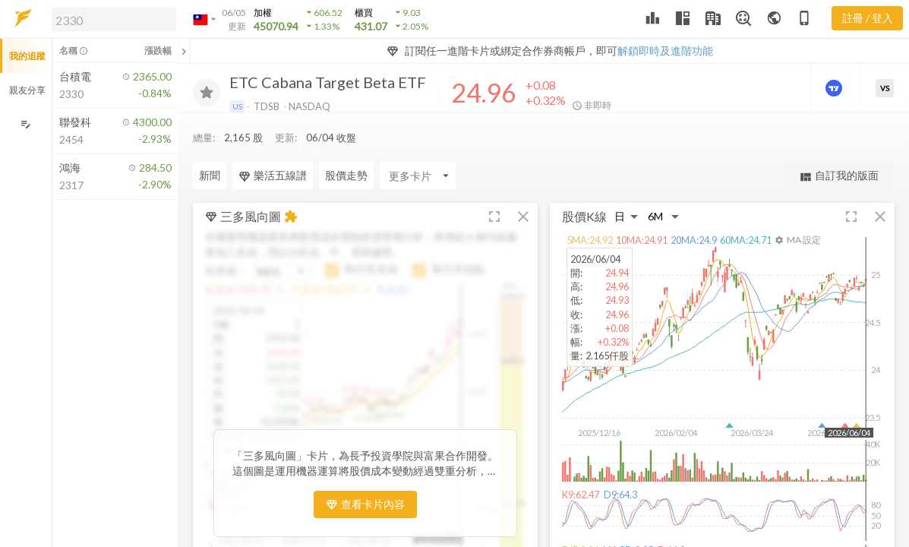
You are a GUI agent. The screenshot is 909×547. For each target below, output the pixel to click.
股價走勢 (346, 144)
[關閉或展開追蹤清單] (183, 51)
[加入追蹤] (206, 92)
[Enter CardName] (418, 145)
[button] (111, 19)
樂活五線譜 (272, 145)
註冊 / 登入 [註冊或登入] (867, 17)
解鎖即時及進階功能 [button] (665, 50)
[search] (114, 20)
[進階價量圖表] (835, 88)
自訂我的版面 (839, 145)
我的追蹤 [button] (27, 56)
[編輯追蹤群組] (25, 124)
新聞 (209, 144)
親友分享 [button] (27, 90)
